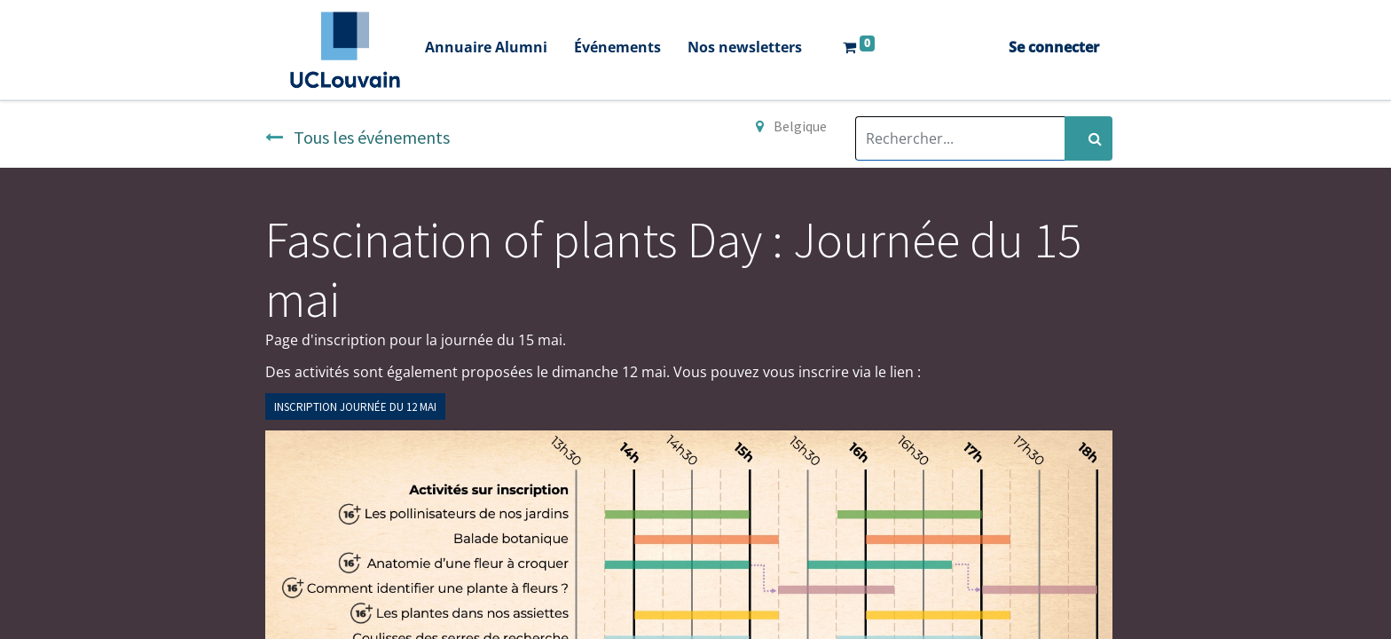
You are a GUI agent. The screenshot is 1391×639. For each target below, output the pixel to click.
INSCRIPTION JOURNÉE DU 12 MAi (355, 406)
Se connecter (1054, 47)
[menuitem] (486, 49)
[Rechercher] (1088, 138)
